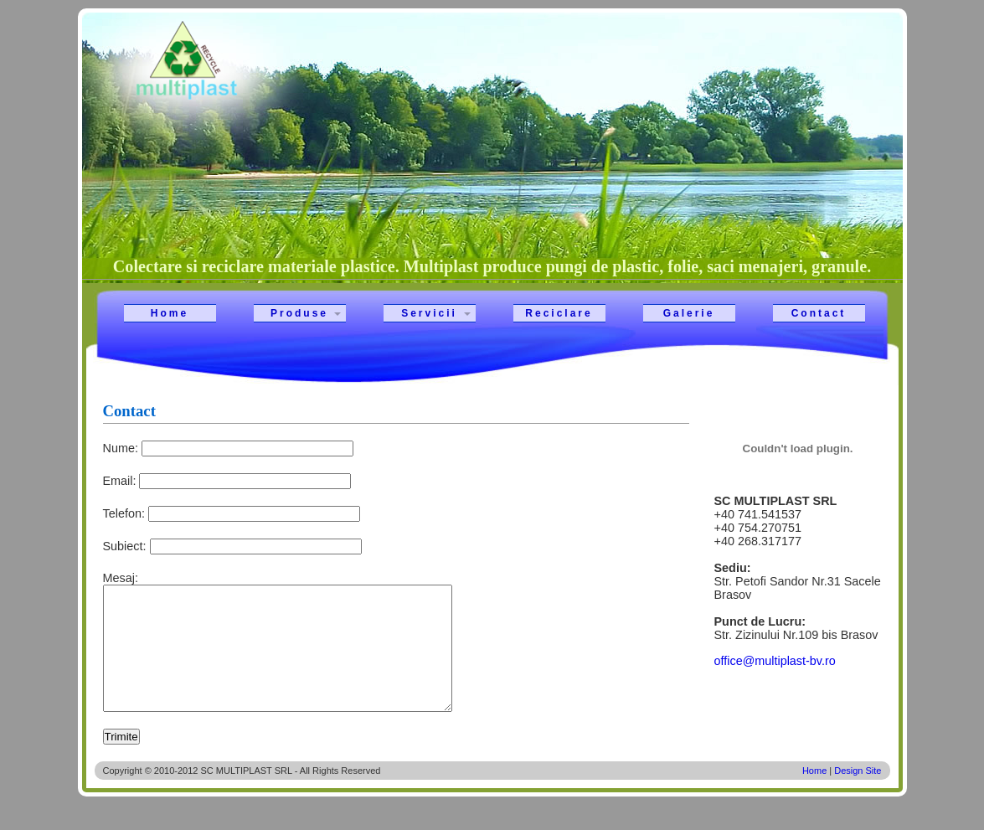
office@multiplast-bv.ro (775, 661)
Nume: (120, 448)
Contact (819, 313)
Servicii (429, 313)
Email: (120, 480)
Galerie (689, 313)
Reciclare (558, 313)
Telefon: (124, 513)
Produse (299, 313)
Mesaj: (120, 578)
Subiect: (125, 546)
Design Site (857, 796)
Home (169, 313)
